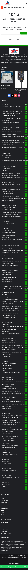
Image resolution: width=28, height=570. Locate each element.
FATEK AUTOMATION (7, 322)
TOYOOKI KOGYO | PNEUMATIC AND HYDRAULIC (13, 203)
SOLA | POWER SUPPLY (7, 431)
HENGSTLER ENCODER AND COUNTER (11, 329)
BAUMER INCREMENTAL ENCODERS (10, 196)
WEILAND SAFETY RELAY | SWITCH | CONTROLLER (13, 393)
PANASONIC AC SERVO (7, 209)
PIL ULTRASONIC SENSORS (8, 292)
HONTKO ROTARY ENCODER (8, 447)
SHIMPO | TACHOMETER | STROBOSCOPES (12, 345)
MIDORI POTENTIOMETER (8, 320)
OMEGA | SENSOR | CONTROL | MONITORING (12, 401)
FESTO (3, 370)
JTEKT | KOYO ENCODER (7, 151)
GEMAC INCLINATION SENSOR (9, 349)
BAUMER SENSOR (6, 157)
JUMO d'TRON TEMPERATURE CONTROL (11, 372)
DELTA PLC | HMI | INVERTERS (9, 182)
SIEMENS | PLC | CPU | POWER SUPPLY (11, 189)
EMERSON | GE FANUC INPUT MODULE (11, 127)
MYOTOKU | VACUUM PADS (8, 440)
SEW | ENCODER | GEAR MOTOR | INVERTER (12, 429)
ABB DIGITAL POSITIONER (8, 223)
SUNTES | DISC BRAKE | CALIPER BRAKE (11, 333)
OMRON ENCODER (6, 484)
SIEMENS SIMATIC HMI (7, 145)
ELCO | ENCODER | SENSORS (8, 230)
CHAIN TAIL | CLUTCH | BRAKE (9, 205)
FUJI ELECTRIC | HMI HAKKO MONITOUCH (11, 106)
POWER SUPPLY (5, 359)
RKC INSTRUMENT (6, 221)
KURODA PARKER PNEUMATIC (9, 424)
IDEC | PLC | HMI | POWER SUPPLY (10, 166)
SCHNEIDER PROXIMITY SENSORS (10, 313)
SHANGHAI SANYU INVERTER (9, 232)
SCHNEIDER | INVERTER (7, 191)
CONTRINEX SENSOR (6, 475)
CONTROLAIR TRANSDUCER (8, 200)
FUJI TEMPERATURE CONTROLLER (10, 214)
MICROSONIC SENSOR (7, 368)
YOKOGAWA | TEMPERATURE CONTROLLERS (12, 250)
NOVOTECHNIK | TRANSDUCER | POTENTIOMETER (13, 147)
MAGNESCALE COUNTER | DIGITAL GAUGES (12, 415)
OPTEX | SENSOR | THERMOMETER (10, 308)
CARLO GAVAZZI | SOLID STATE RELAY (11, 422)
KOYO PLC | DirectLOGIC (7, 263)
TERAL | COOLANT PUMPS (8, 338)
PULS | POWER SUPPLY (7, 258)
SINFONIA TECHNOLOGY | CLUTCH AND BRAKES (13, 177)
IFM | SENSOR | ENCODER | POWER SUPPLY (12, 111)
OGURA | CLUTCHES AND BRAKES (10, 445)
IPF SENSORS (5, 361)
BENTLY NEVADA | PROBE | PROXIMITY (11, 245)
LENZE (3, 456)
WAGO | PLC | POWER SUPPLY (9, 164)
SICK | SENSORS (5, 120)
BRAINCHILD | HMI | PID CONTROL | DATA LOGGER (13, 404)
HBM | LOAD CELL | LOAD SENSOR (10, 427)
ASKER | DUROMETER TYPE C (9, 397)
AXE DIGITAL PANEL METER (11, 261)
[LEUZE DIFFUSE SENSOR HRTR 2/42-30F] (21, 79)
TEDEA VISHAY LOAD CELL (8, 386)
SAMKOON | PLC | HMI (7, 408)
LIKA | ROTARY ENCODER (8, 193)
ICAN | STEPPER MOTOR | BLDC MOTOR (11, 391)
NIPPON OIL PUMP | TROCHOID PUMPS (11, 184)
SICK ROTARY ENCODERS (8, 187)
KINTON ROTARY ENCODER (8, 466)
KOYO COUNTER (5, 482)
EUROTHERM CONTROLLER (8, 336)
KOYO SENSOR (5, 324)
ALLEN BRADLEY (6, 356)
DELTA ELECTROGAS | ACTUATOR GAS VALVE (12, 347)
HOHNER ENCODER (6, 274)
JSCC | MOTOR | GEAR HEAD (8, 226)
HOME (6, 38)
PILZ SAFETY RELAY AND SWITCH (10, 125)
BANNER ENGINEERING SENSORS (10, 265)
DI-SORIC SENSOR (6, 443)
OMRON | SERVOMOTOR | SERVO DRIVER (11, 216)
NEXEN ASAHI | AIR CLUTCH (8, 406)
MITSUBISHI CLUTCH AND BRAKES (10, 219)
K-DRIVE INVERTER (6, 479)
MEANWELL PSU (5, 461)
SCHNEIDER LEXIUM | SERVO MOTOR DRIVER (12, 239)
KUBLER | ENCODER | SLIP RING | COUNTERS (12, 173)
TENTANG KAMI (12, 38)
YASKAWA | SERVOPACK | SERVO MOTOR (11, 132)
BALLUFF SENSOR (6, 129)
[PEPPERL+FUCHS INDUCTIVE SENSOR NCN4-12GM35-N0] (7, 77)
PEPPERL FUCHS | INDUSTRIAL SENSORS (11, 118)
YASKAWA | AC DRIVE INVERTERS (9, 235)
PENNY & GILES (5, 228)
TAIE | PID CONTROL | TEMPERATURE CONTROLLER (14, 255)
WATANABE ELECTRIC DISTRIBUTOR (10, 310)
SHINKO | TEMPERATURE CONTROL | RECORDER (13, 301)
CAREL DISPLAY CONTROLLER (9, 420)
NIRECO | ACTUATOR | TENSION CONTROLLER (12, 268)
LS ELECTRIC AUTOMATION (8, 315)
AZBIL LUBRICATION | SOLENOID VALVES (11, 352)
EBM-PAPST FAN (6, 153)
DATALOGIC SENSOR (7, 365)
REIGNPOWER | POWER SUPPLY (9, 340)
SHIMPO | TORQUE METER (8, 438)
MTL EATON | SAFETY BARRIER (9, 277)
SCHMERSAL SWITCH (7, 463)
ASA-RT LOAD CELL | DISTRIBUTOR (10, 436)
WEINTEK (4, 486)
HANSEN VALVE (5, 473)
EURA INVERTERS (6, 399)
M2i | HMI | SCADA (6, 331)
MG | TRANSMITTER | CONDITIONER (13, 142)
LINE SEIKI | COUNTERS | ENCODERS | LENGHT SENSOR (15, 288)
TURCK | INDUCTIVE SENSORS (9, 317)
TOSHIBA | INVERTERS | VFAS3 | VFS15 (11, 113)
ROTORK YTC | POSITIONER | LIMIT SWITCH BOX (13, 326)
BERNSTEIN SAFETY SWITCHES (9, 470)
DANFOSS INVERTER (6, 468)
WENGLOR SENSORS (7, 281)
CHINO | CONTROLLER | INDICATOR (10, 270)
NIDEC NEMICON (5, 459)
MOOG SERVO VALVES (7, 279)
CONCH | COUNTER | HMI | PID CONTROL (11, 306)
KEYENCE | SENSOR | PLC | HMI (9, 134)
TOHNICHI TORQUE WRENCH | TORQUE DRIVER (13, 382)
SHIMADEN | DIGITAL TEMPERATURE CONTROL (13, 297)
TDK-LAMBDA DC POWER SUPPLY (9, 454)
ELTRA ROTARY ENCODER (8, 248)
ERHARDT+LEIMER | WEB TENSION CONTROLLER (13, 198)
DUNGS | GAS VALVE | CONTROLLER (10, 417)
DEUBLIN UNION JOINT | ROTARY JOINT (11, 284)
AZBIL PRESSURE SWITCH (8, 304)
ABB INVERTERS (5, 237)
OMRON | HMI (5, 294)
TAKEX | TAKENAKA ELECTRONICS (10, 299)
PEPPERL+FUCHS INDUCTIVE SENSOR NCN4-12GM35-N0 (16, 7)
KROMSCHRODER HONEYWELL (9, 207)
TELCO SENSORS (6, 168)
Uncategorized (5, 450)
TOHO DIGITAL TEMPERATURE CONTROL (11, 286)
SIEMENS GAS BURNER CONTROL (10, 375)
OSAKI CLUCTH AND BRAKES (8, 377)
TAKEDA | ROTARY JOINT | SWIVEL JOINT (11, 477)
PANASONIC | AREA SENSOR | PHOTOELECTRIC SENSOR (15, 160)
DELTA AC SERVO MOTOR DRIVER (9, 180)
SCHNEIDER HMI (6, 413)
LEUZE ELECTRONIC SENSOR (8, 115)
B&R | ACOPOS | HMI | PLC (8, 155)
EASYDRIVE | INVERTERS (7, 272)
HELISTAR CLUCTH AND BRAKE (9, 363)
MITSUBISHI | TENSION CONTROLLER (10, 252)
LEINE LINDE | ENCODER (7, 354)
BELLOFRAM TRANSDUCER (8, 379)
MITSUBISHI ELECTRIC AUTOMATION (10, 122)
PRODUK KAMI (20, 38)
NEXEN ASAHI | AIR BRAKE (8, 384)
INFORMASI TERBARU (14, 39)
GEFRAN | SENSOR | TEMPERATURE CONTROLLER (13, 411)
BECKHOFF (4, 170)
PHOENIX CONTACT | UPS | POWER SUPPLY (12, 212)
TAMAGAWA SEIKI (6, 452)
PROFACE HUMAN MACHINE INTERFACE (11, 109)
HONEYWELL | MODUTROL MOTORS (10, 140)
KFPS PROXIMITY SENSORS (8, 343)
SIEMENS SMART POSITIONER (9, 388)
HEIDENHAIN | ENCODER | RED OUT (10, 175)
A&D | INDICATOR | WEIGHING (9, 434)
